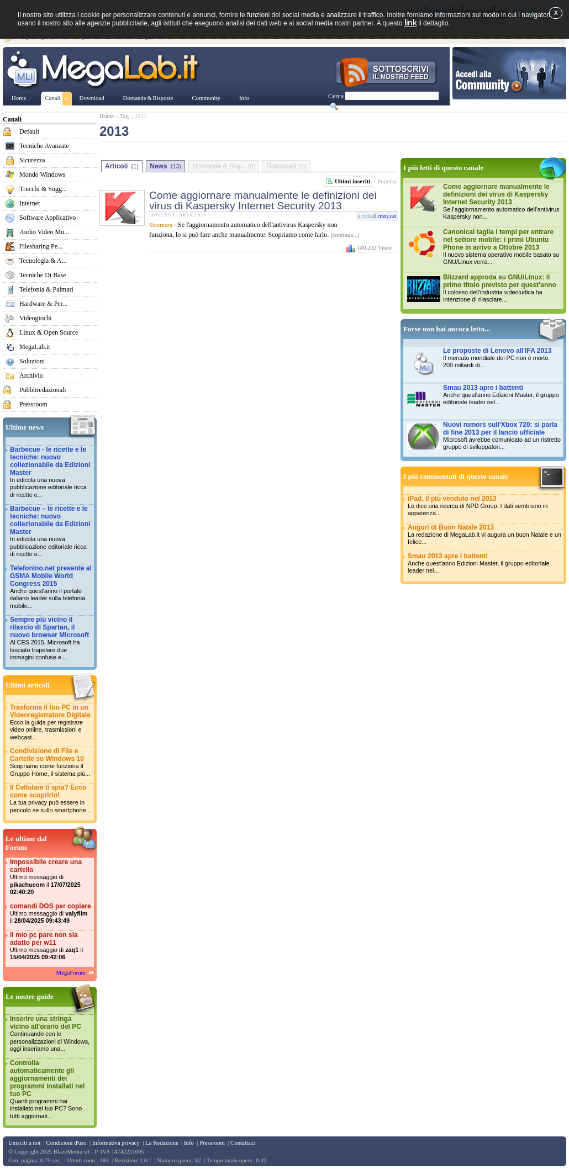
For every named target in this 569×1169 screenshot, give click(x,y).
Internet (29, 203)
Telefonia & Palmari (46, 289)
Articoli (122, 166)
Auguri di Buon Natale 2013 (484, 534)
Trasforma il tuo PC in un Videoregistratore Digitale (51, 722)
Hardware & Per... (43, 304)
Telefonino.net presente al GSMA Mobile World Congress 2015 (51, 587)
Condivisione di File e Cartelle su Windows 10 (51, 762)
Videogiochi (35, 318)
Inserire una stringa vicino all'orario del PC (51, 1034)
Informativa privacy (116, 1142)
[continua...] (344, 234)
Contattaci (242, 1142)
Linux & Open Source (48, 332)
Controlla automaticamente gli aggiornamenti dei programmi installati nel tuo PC (51, 1089)
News (165, 166)
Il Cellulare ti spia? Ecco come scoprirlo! (51, 799)
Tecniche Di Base (42, 275)
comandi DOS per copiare (51, 913)
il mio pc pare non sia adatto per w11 (51, 946)
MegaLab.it (34, 347)
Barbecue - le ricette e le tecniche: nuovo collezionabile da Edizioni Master (51, 472)
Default (29, 131)
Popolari (387, 181)
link (410, 22)
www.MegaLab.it (105, 71)
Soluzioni (32, 361)
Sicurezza (32, 160)
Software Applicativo (47, 217)
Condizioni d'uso (66, 1142)
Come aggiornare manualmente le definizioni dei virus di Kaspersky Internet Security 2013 (263, 200)
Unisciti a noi (24, 1142)
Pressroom (33, 404)
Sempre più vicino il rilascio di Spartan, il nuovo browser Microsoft (51, 639)
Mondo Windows (42, 174)
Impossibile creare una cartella (51, 877)
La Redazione (161, 1142)
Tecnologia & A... (42, 261)
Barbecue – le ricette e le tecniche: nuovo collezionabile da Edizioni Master (51, 531)
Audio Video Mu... (44, 232)
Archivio (31, 375)
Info (189, 1142)
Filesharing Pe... (40, 246)
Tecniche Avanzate (44, 146)
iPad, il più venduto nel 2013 (484, 506)
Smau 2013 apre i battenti (484, 563)
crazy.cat (386, 216)
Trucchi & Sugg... (43, 189)
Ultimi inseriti (352, 181)
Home (106, 116)
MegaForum (71, 972)
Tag (124, 116)
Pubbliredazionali (42, 390)
